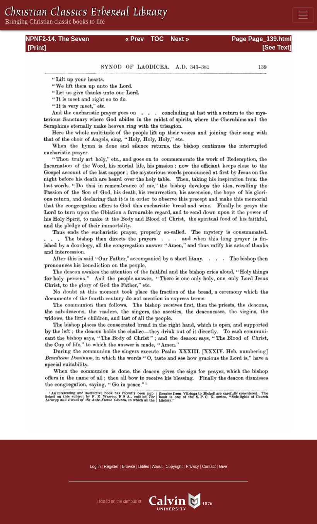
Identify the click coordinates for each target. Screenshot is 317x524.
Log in (95, 466)
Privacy (192, 466)
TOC (157, 39)
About (157, 466)
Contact (209, 466)
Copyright (174, 466)
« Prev (134, 39)
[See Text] (276, 47)
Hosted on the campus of (158, 501)
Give (223, 466)
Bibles (143, 466)
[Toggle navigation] (303, 15)
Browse (128, 466)
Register (111, 466)
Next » (179, 39)
